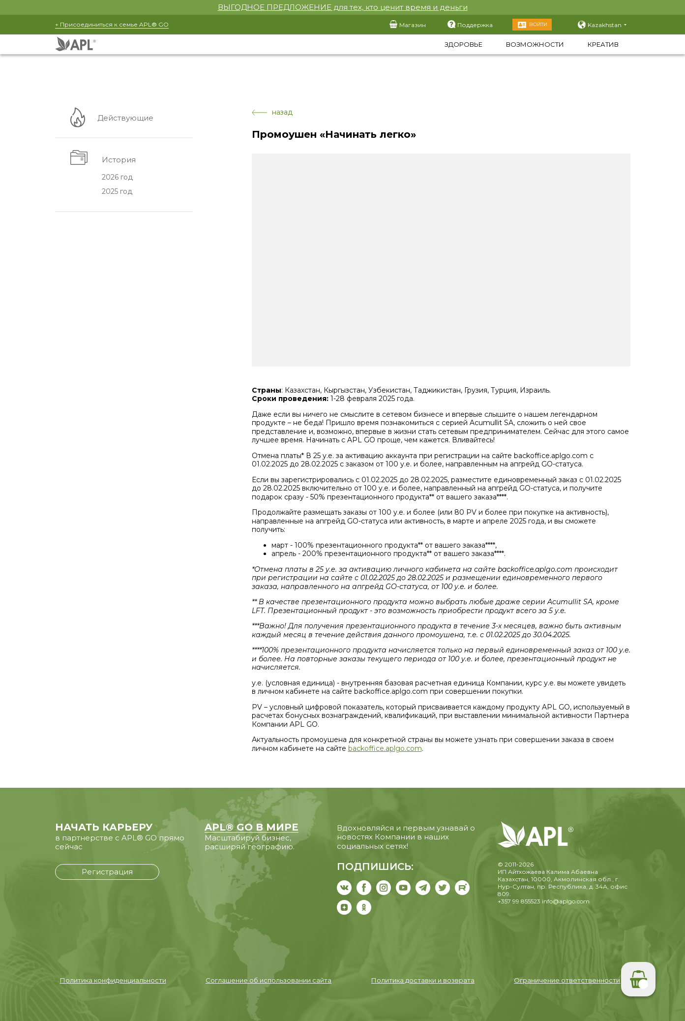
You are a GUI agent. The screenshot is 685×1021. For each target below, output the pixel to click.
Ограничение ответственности (567, 980)
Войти (538, 24)
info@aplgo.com (566, 901)
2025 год (116, 191)
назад (272, 112)
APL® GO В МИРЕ (251, 827)
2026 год (116, 177)
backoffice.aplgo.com (385, 748)
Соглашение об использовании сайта (268, 980)
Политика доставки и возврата (423, 980)
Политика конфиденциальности (113, 980)
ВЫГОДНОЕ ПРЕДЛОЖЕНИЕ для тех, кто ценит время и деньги (343, 7)
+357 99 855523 (519, 901)
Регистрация (107, 871)
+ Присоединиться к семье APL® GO (112, 24)
